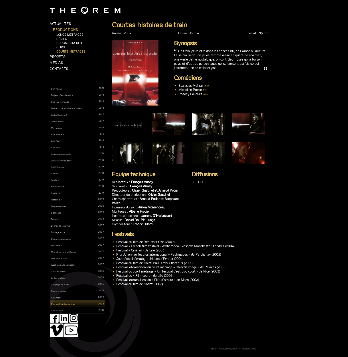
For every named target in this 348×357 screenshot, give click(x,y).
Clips (60, 47)
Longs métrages (69, 34)
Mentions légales (228, 348)
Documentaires (69, 43)
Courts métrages (71, 51)
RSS (213, 348)
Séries (61, 39)
